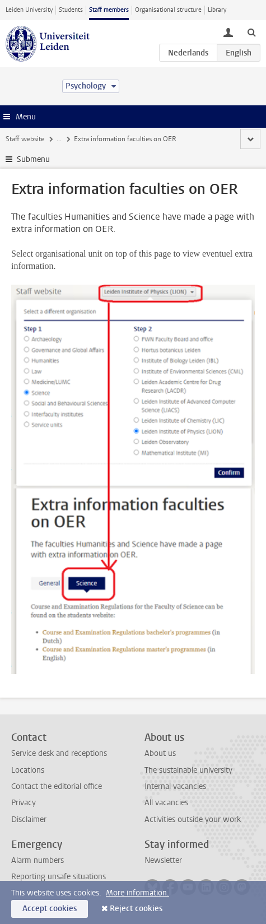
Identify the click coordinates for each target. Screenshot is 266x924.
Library (217, 10)
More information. (137, 893)
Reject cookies (136, 908)
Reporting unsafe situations (58, 876)
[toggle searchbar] (251, 32)
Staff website (25, 138)
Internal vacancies (175, 786)
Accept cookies (49, 908)
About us (160, 753)
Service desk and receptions (59, 753)
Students (71, 10)
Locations (27, 770)
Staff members (109, 10)
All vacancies (166, 802)
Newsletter (163, 860)
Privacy (23, 802)
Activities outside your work (192, 819)
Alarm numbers (37, 860)
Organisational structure (168, 10)
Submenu (33, 159)
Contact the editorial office (56, 786)
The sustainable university (188, 770)
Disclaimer (28, 819)
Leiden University (29, 10)
